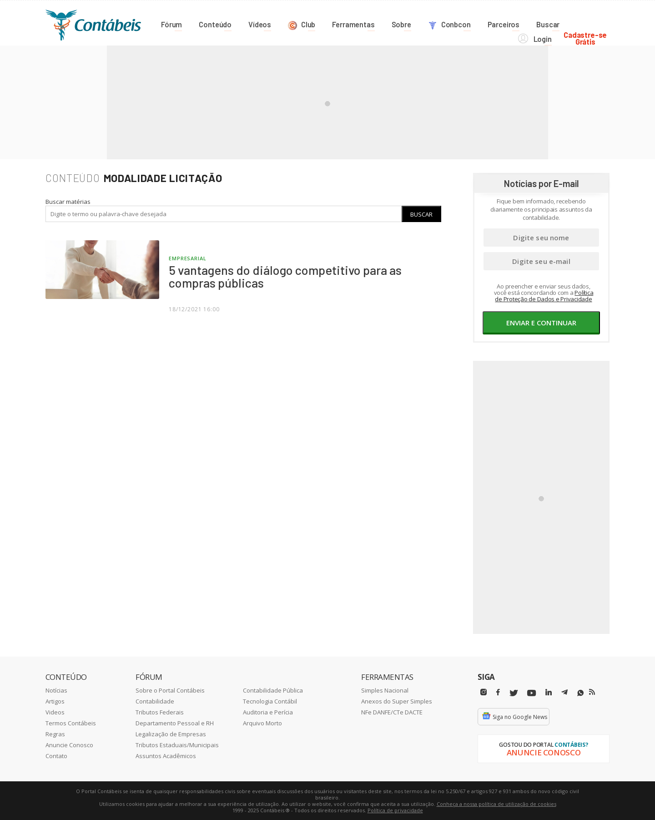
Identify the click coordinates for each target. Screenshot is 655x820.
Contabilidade (155, 701)
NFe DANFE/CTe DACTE (392, 712)
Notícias (56, 690)
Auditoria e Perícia (268, 712)
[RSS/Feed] (592, 692)
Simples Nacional (384, 690)
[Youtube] (531, 692)
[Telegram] (564, 693)
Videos (55, 712)
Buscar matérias (68, 201)
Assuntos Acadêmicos (166, 755)
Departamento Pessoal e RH (175, 723)
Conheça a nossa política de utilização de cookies (496, 803)
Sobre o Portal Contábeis (170, 690)
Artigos (55, 701)
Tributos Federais (160, 712)
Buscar (421, 214)
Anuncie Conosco (69, 744)
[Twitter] (513, 692)
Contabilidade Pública (273, 690)
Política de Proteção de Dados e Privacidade (544, 295)
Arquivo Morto (262, 723)
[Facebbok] (498, 692)
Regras (55, 733)
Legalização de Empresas (171, 733)
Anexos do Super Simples (396, 701)
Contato (56, 755)
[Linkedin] (548, 692)
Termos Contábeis (70, 723)
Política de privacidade (395, 809)
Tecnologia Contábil (270, 701)
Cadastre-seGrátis (588, 23)
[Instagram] (483, 692)
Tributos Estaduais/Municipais (177, 744)
